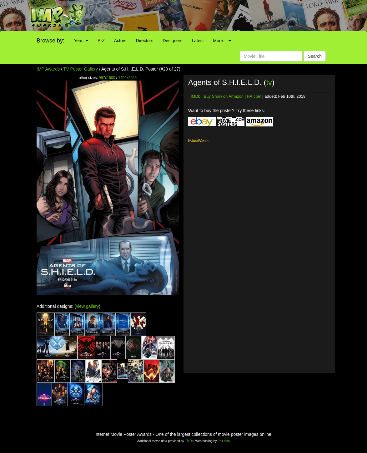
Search (315, 56)
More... (222, 40)
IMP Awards (48, 68)
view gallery (87, 306)
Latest (198, 40)
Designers (172, 40)
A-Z (101, 40)
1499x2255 (127, 78)
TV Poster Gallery (80, 68)
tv (269, 82)
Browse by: (50, 40)
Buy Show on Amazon (224, 96)
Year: (81, 40)
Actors (120, 40)
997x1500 (107, 78)
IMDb (195, 96)
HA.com (254, 96)
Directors (144, 40)
